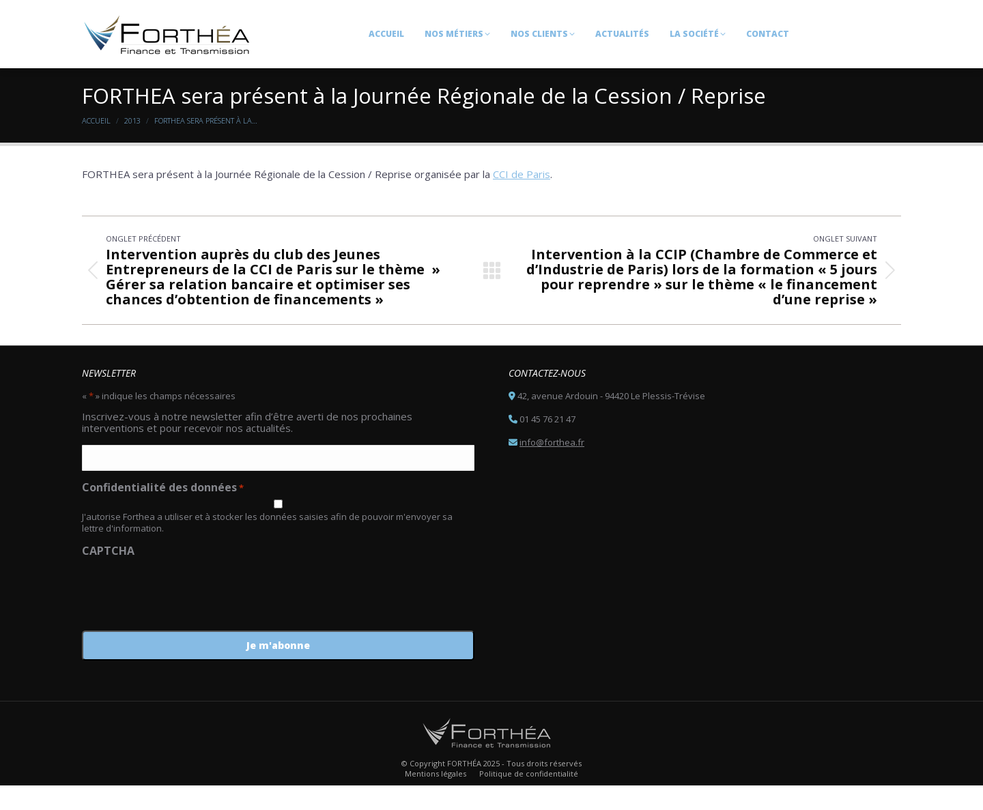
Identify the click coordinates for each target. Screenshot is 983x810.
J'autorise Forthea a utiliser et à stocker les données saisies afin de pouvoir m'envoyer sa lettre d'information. (267, 547)
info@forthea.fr (551, 467)
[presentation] (185, 613)
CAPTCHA (108, 575)
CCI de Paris (521, 198)
